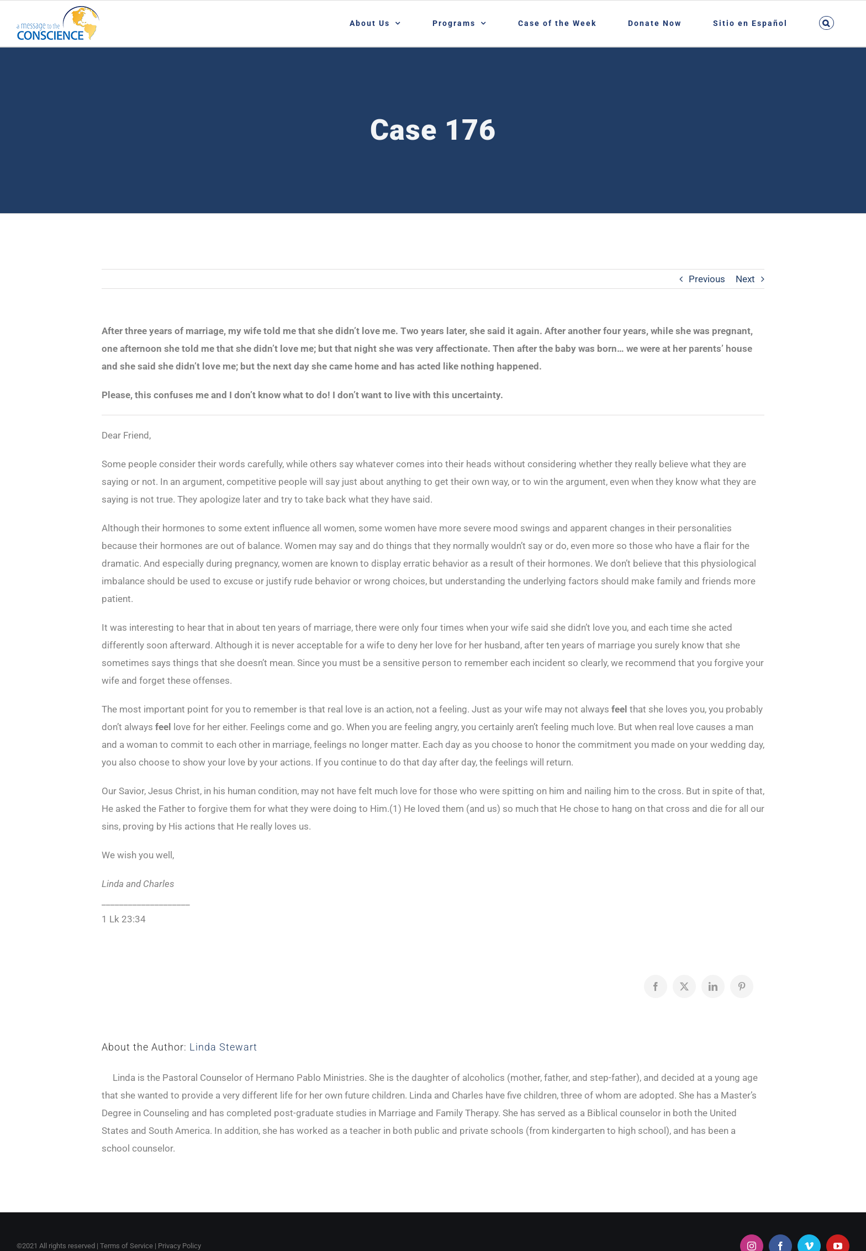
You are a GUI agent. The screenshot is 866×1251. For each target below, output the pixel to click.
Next (745, 278)
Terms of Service (126, 1246)
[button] (826, 23)
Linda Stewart (223, 1047)
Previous (707, 278)
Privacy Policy (179, 1246)
